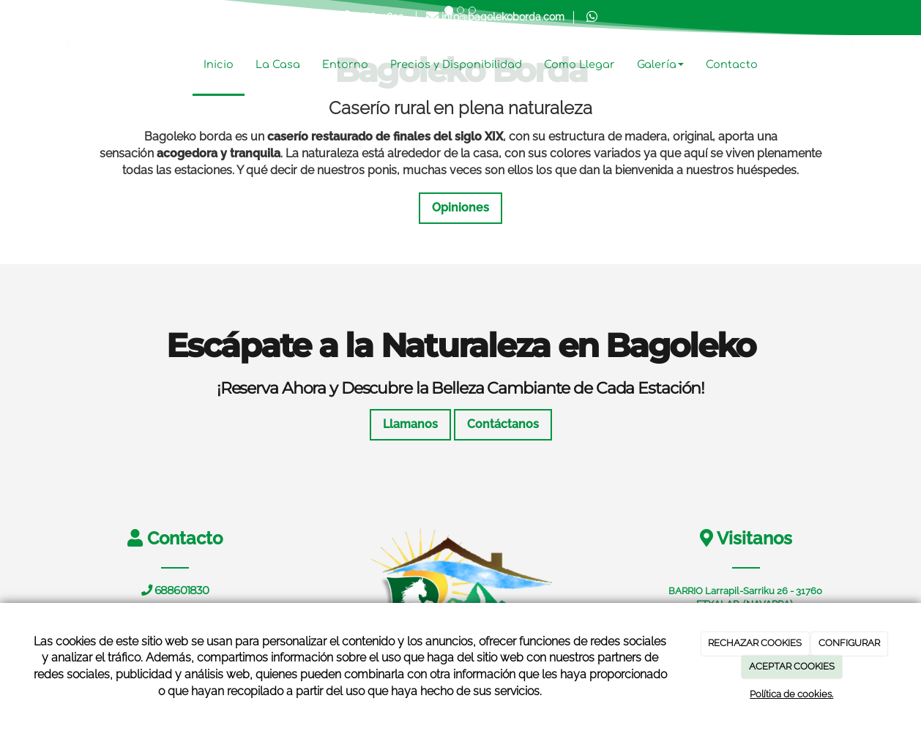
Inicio (219, 64)
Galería (660, 64)
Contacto (732, 64)
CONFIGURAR (849, 642)
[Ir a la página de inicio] (117, 64)
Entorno (345, 64)
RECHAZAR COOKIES (755, 642)
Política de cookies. (791, 694)
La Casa (278, 64)
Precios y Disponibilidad (456, 64)
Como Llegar (579, 64)
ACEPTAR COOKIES (792, 666)
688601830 (181, 590)
